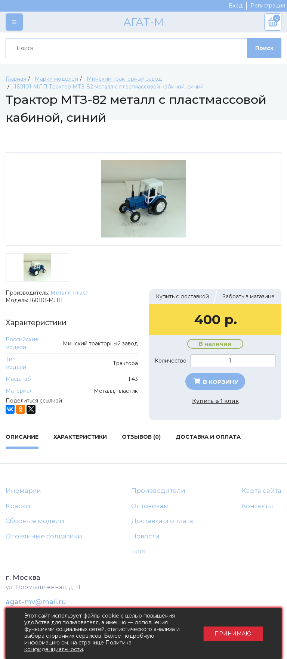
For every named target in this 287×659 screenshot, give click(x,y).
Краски (18, 506)
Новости (145, 536)
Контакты (257, 506)
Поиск (264, 48)
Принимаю (233, 633)
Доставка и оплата (162, 521)
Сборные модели (35, 521)
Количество (170, 360)
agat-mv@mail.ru (36, 602)
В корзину (215, 381)
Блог (139, 551)
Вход (236, 5)
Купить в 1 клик (215, 400)
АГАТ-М (143, 22)
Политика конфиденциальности (78, 646)
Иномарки (23, 490)
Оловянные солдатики (44, 536)
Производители (158, 490)
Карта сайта (261, 490)
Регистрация (267, 5)
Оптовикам (150, 506)
